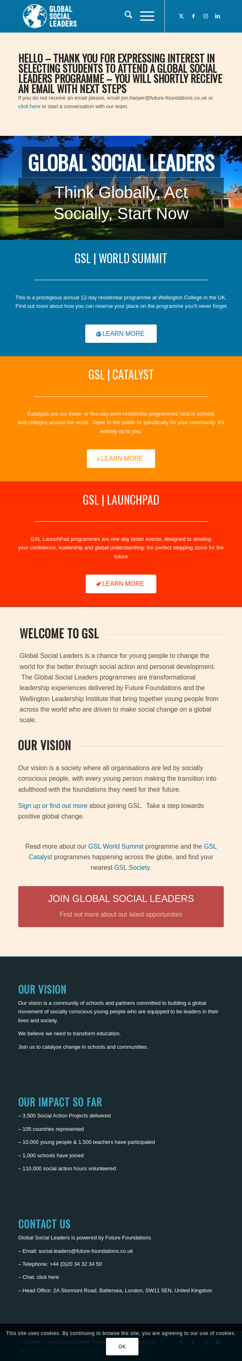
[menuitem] (124, 16)
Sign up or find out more (62, 805)
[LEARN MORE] (120, 333)
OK (122, 1347)
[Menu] (143, 16)
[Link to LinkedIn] (218, 16)
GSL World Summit (116, 846)
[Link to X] (181, 16)
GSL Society (131, 867)
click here (29, 106)
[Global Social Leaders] (100, 16)
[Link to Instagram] (205, 16)
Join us (26, 1047)
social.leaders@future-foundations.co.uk (86, 1251)
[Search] (124, 16)
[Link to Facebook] (193, 16)
